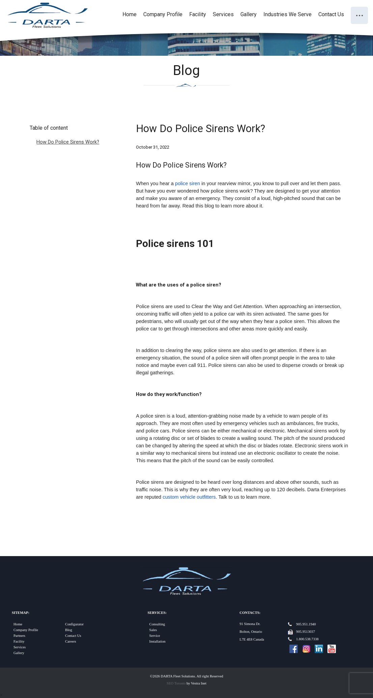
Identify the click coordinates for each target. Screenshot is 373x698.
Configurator (74, 624)
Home (129, 14)
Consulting (157, 624)
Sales (153, 630)
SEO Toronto (176, 683)
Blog (68, 630)
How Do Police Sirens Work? (67, 142)
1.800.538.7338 (307, 639)
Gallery (248, 14)
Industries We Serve (287, 14)
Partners (19, 636)
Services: (157, 613)
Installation (157, 641)
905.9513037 (305, 631)
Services (223, 14)
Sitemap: (20, 613)
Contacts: (249, 613)
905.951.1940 (306, 624)
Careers (70, 641)
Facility (197, 14)
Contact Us (331, 14)
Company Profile (162, 14)
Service (154, 636)
